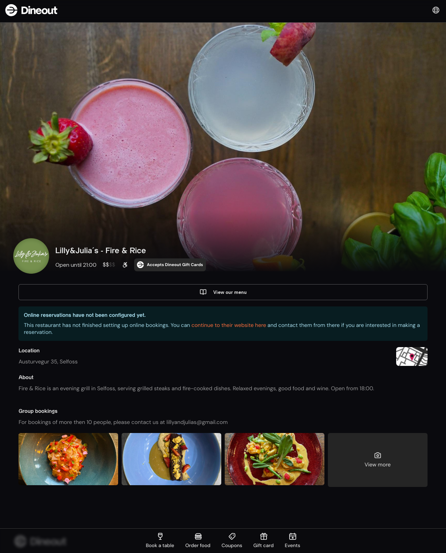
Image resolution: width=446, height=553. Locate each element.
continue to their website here (228, 326)
